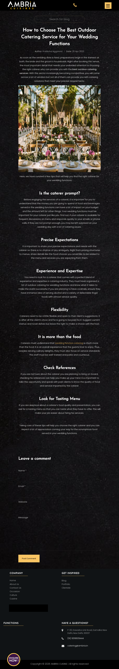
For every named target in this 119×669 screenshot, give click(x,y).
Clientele (66, 587)
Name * (22, 470)
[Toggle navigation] (107, 5)
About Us (14, 584)
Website (22, 501)
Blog (64, 580)
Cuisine (13, 598)
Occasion (15, 591)
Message (23, 517)
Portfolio (66, 584)
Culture (13, 595)
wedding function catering (69, 343)
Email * (21, 486)
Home (13, 580)
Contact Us (15, 587)
